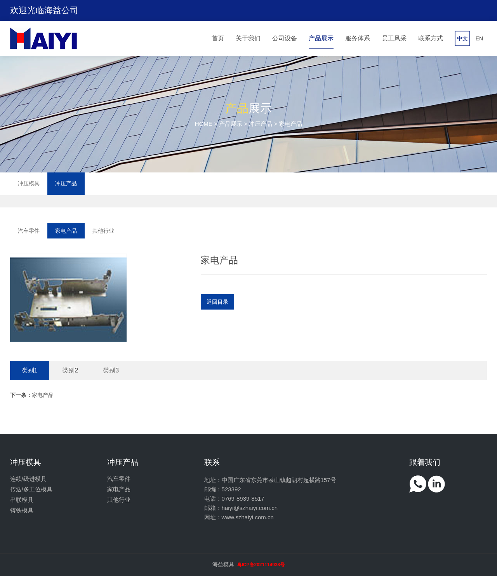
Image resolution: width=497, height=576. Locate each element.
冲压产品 (260, 123)
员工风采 (394, 38)
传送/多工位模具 (31, 489)
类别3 (111, 370)
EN (479, 38)
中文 (462, 38)
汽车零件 (29, 231)
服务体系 (357, 38)
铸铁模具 (21, 510)
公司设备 (284, 38)
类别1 (30, 370)
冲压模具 (29, 183)
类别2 (70, 370)
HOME (203, 123)
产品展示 (321, 38)
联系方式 (430, 38)
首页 (218, 38)
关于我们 (248, 38)
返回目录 (217, 302)
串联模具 (21, 499)
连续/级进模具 (28, 478)
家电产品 (66, 231)
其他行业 (103, 231)
